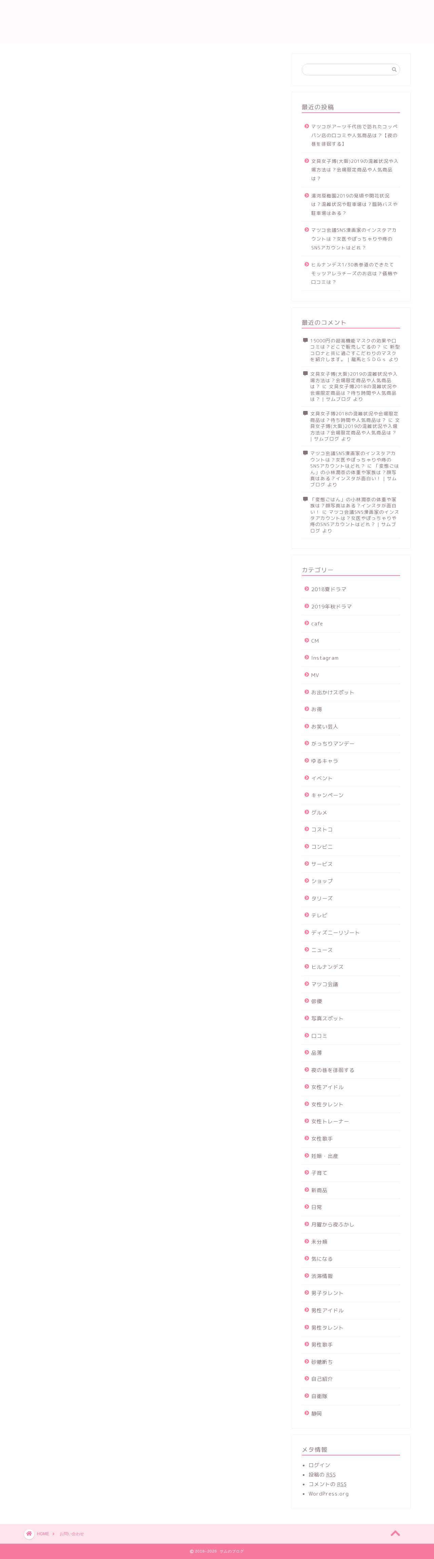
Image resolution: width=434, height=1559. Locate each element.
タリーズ (322, 898)
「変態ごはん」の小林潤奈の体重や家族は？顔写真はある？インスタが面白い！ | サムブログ (354, 475)
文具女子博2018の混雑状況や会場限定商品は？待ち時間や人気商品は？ (354, 416)
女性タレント (327, 1104)
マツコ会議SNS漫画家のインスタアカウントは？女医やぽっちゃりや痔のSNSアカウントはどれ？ (354, 238)
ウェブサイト (51, 234)
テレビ (319, 915)
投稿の (322, 1474)
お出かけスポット (333, 692)
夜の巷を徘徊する (333, 1070)
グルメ (319, 812)
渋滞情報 (322, 1276)
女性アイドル (327, 1087)
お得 (316, 709)
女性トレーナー (330, 1121)
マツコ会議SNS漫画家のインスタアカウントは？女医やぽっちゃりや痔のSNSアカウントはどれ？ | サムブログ (354, 521)
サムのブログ (57, 22)
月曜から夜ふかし (333, 1224)
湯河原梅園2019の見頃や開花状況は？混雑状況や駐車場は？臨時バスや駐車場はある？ (354, 204)
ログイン (319, 1465)
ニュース (322, 950)
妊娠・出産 (324, 1156)
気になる (322, 1258)
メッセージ (48, 261)
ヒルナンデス (327, 967)
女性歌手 (322, 1138)
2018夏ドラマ (329, 589)
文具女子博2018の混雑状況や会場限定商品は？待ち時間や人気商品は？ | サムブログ (353, 392)
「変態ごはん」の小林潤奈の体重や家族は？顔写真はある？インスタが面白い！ (353, 505)
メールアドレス (63, 207)
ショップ (322, 881)
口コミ (319, 1035)
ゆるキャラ (324, 761)
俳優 (316, 1001)
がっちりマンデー (333, 743)
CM (315, 640)
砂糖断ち (322, 1362)
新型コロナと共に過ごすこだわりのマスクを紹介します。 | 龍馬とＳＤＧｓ (355, 352)
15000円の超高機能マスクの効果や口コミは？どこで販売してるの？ (353, 343)
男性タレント (327, 1327)
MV (315, 675)
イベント (322, 778)
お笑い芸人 (324, 726)
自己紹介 (322, 1379)
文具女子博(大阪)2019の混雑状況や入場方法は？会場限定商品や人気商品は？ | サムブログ (355, 429)
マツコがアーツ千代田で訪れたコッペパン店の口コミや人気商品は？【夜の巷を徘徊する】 (354, 135)
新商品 (319, 1190)
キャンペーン (327, 795)
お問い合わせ (279, 3)
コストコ (322, 829)
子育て (319, 1173)
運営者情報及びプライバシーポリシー (311, 10)
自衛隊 (319, 1396)
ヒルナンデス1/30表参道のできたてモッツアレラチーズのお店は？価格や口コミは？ (354, 273)
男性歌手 (322, 1344)
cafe (317, 623)
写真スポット (327, 1018)
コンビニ (322, 846)
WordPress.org (329, 1493)
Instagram (325, 657)
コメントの (328, 1484)
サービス (322, 864)
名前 (48, 179)
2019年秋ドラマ (331, 606)
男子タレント (327, 1293)
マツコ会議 (324, 984)
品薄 (316, 1052)
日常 (316, 1207)
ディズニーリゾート (335, 932)
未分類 (319, 1241)
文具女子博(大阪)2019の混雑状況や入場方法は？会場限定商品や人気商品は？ (355, 170)
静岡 (316, 1413)
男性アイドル (327, 1310)
